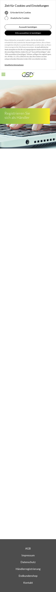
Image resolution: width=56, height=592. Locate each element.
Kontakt (28, 582)
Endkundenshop (28, 575)
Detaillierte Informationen (14, 65)
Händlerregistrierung (28, 569)
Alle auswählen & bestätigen (28, 33)
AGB (28, 548)
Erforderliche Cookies (18, 12)
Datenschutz (28, 562)
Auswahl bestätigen (28, 27)
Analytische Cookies (17, 18)
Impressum (28, 555)
